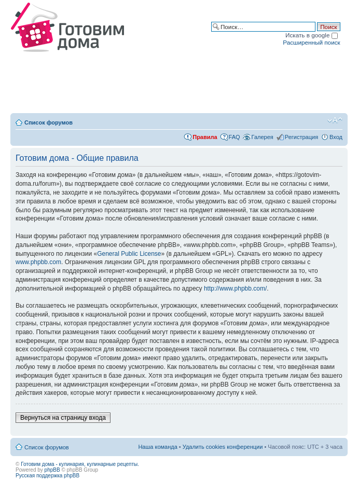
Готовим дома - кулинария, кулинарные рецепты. (80, 464)
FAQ (234, 137)
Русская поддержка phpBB (47, 475)
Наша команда (157, 447)
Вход (335, 137)
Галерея (262, 137)
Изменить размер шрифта (334, 120)
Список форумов (48, 122)
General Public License (129, 253)
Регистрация (301, 137)
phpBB (52, 470)
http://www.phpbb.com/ (235, 288)
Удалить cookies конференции (223, 447)
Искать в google (311, 35)
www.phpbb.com (38, 262)
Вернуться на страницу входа (63, 417)
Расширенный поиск (311, 42)
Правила (204, 137)
